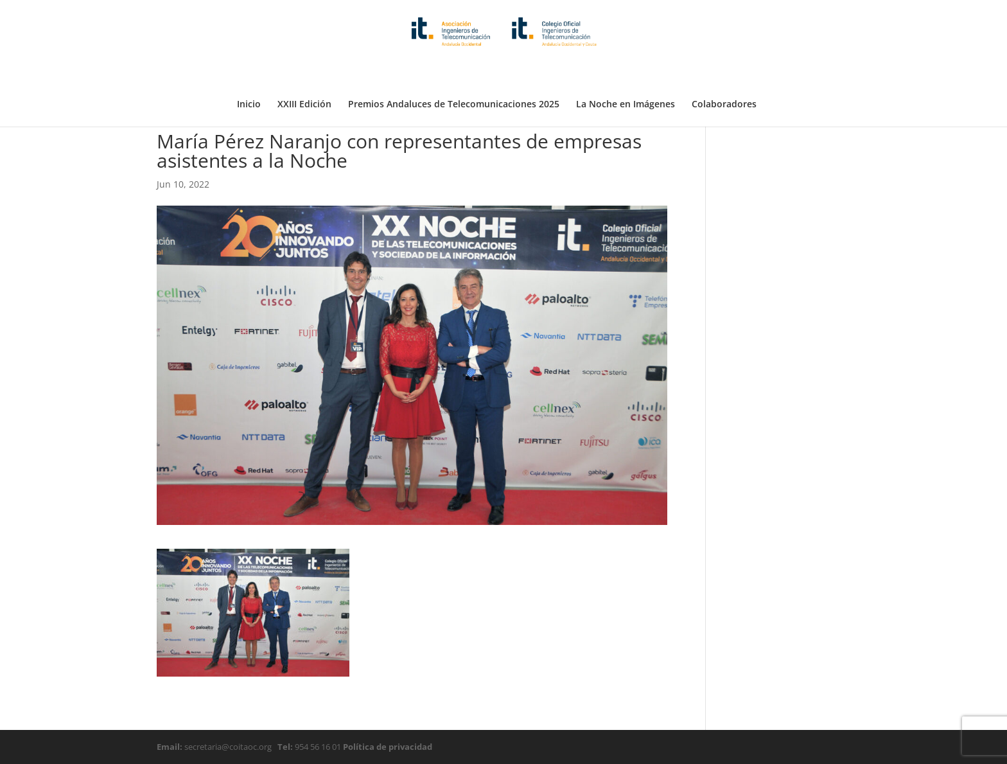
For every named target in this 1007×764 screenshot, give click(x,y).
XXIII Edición (304, 72)
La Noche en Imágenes (625, 72)
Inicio (249, 72)
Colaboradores (724, 72)
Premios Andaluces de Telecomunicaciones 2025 (453, 72)
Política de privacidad (386, 746)
